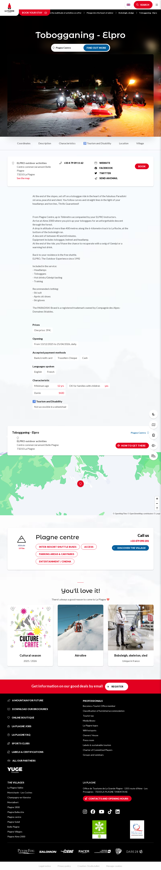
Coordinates (24, 143)
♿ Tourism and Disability (97, 143)
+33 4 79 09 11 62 (71, 162)
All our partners (21, 760)
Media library (89, 720)
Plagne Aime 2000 (16, 836)
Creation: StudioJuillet (89, 866)
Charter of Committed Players (97, 750)
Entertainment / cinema (55, 561)
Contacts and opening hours (108, 798)
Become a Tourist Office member (99, 706)
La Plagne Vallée (15, 787)
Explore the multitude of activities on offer (64, 13)
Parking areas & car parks (56, 554)
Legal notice (45, 866)
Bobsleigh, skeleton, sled (130, 655)
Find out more (96, 47)
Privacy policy (64, 866)
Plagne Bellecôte (15, 812)
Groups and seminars (93, 754)
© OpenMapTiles (120, 514)
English (128, 5)
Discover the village (131, 547)
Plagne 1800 (13, 807)
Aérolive (80, 655)
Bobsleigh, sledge (128, 13)
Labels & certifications (25, 751)
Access (88, 546)
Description (44, 143)
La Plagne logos (90, 725)
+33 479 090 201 (139, 540)
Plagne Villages (14, 831)
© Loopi (157, 514)
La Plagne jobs (19, 726)
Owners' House (90, 735)
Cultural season (30, 655)
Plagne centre (14, 817)
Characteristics (67, 143)
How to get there (133, 445)
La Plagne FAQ (18, 734)
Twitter (103, 173)
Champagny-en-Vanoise (19, 797)
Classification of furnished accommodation (104, 710)
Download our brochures (27, 709)
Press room (88, 740)
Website (102, 162)
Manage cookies (114, 866)
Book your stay (34, 12)
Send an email (106, 178)
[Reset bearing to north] (157, 508)
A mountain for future (25, 700)
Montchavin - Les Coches (19, 792)
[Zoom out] (157, 503)
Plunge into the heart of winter (102, 13)
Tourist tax (88, 715)
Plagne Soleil (13, 821)
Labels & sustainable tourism (97, 745)
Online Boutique (20, 717)
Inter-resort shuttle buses (57, 546)
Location (123, 143)
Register (117, 686)
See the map (23, 178)
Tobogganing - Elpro (148, 13)
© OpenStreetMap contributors (140, 514)
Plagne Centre (140, 433)
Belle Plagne (13, 826)
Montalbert (13, 802)
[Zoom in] (157, 498)
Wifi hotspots (89, 730)
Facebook (104, 167)
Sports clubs (18, 743)
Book (142, 166)
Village (140, 143)
